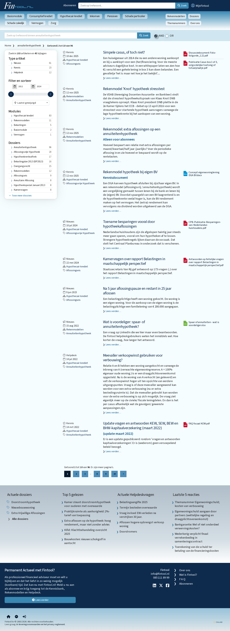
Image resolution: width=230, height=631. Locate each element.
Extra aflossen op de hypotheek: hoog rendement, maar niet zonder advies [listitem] (87, 523)
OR (172, 35)
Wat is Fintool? (188, 575)
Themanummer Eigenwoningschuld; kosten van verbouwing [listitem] (197, 504)
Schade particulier (135, 16)
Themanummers (176, 23)
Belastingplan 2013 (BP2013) (28, 161)
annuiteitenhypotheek (29, 45)
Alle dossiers (20, 519)
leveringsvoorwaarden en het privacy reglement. (42, 624)
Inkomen (95, 16)
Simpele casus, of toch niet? (124, 52)
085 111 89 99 (161, 578)
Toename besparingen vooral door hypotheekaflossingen (129, 224)
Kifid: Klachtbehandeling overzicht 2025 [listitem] (85, 532)
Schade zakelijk (15, 23)
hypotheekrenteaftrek (25, 156)
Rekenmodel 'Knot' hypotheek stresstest (134, 89)
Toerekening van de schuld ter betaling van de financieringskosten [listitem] (197, 549)
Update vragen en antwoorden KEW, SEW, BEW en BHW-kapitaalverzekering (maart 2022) (140, 426)
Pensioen (112, 16)
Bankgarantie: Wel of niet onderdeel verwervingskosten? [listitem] (197, 526)
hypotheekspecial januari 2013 (29, 185)
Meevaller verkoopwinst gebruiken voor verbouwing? (133, 358)
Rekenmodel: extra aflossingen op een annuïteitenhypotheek (131, 131)
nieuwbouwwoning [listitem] (20, 507)
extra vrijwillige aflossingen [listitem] (25, 513)
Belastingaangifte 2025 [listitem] (133, 502)
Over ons (195, 23)
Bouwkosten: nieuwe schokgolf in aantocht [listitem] (84, 541)
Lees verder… (113, 78)
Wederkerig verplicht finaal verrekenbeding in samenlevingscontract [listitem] (191, 538)
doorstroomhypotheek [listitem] (23, 502)
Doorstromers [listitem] (128, 531)
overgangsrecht (22, 166)
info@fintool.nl (160, 574)
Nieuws (17, 63)
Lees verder (40, 600)
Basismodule (14, 16)
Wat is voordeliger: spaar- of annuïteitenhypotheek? (124, 324)
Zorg (53, 23)
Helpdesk (18, 72)
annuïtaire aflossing (24, 180)
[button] (200, 6)
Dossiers (194, 16)
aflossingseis (20, 175)
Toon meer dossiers (20, 195)
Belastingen (20, 125)
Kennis (17, 67)
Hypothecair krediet (71, 16)
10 (114, 473)
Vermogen (37, 23)
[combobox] (30, 103)
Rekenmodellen (176, 16)
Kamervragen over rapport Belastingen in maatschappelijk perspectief (134, 261)
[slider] (11, 94)
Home (8, 45)
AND (161, 35)
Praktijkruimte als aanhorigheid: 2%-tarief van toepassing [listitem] (87, 513)
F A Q (182, 579)
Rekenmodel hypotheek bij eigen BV (130, 172)
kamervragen (21, 190)
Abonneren (69, 5)
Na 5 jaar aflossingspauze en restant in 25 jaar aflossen (137, 291)
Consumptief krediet (40, 16)
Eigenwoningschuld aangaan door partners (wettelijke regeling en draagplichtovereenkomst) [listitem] (196, 515)
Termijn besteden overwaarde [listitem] (138, 507)
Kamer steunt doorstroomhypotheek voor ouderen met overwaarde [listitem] (87, 504)
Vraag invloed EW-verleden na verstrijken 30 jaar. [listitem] (137, 515)
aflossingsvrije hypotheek (27, 152)
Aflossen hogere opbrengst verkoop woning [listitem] (141, 524)
